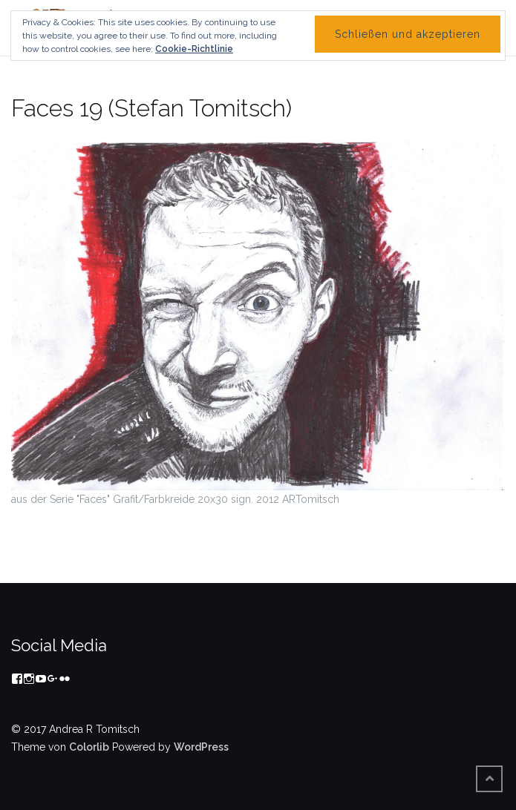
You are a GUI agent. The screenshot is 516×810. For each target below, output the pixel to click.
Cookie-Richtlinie (194, 49)
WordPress (201, 747)
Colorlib (89, 747)
